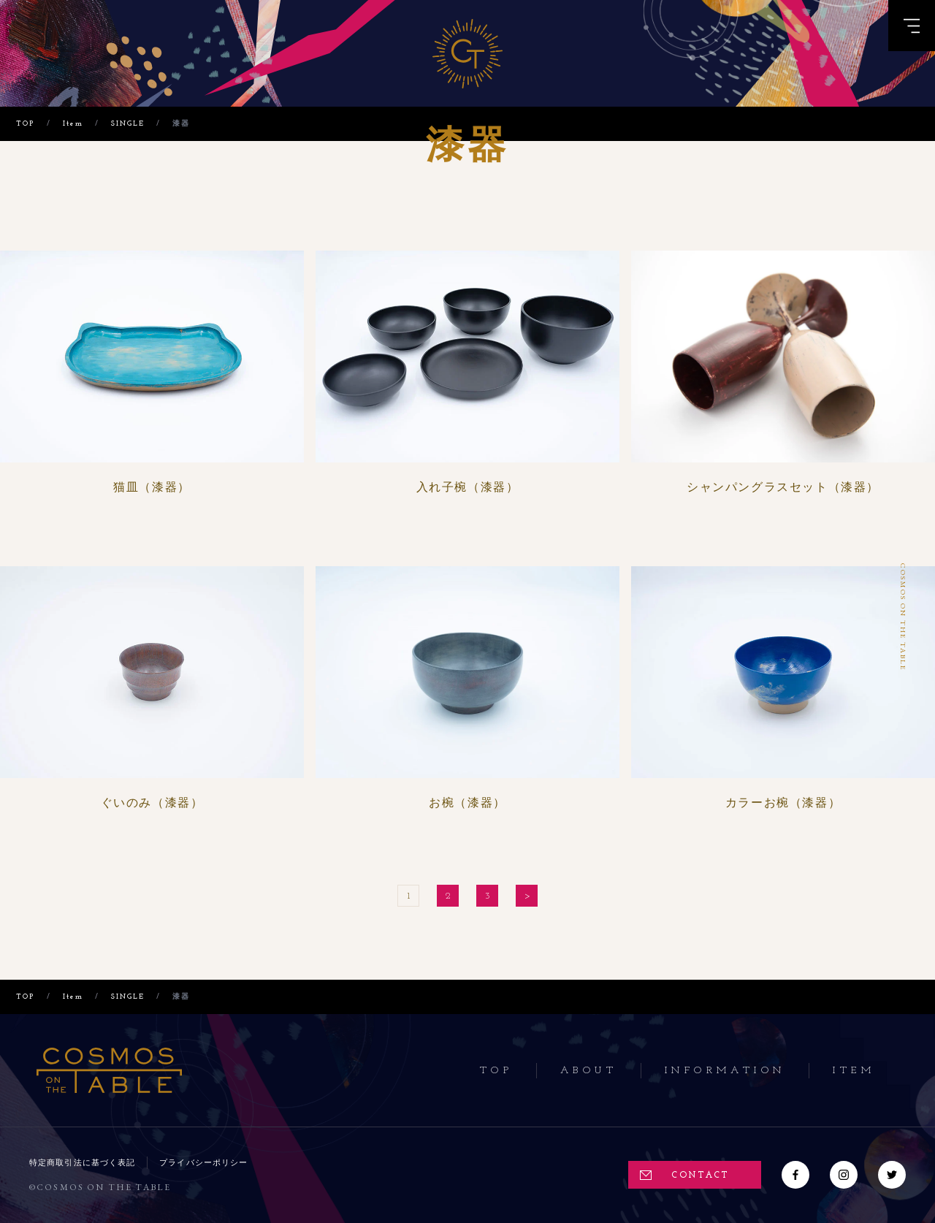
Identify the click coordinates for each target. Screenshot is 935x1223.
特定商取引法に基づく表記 (82, 1162)
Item (854, 1070)
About (588, 1070)
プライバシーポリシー (203, 1162)
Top (496, 1070)
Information (725, 1070)
